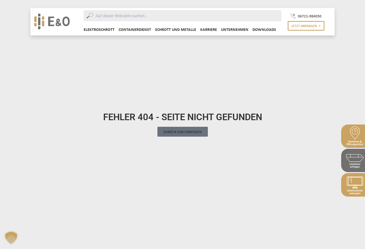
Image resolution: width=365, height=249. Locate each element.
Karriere (208, 29)
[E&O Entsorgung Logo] (52, 21)
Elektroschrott (99, 29)
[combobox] (182, 15)
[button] (306, 26)
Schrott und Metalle (175, 29)
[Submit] (90, 15)
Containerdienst (135, 29)
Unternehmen (234, 29)
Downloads (264, 29)
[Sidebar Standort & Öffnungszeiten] (353, 136)
